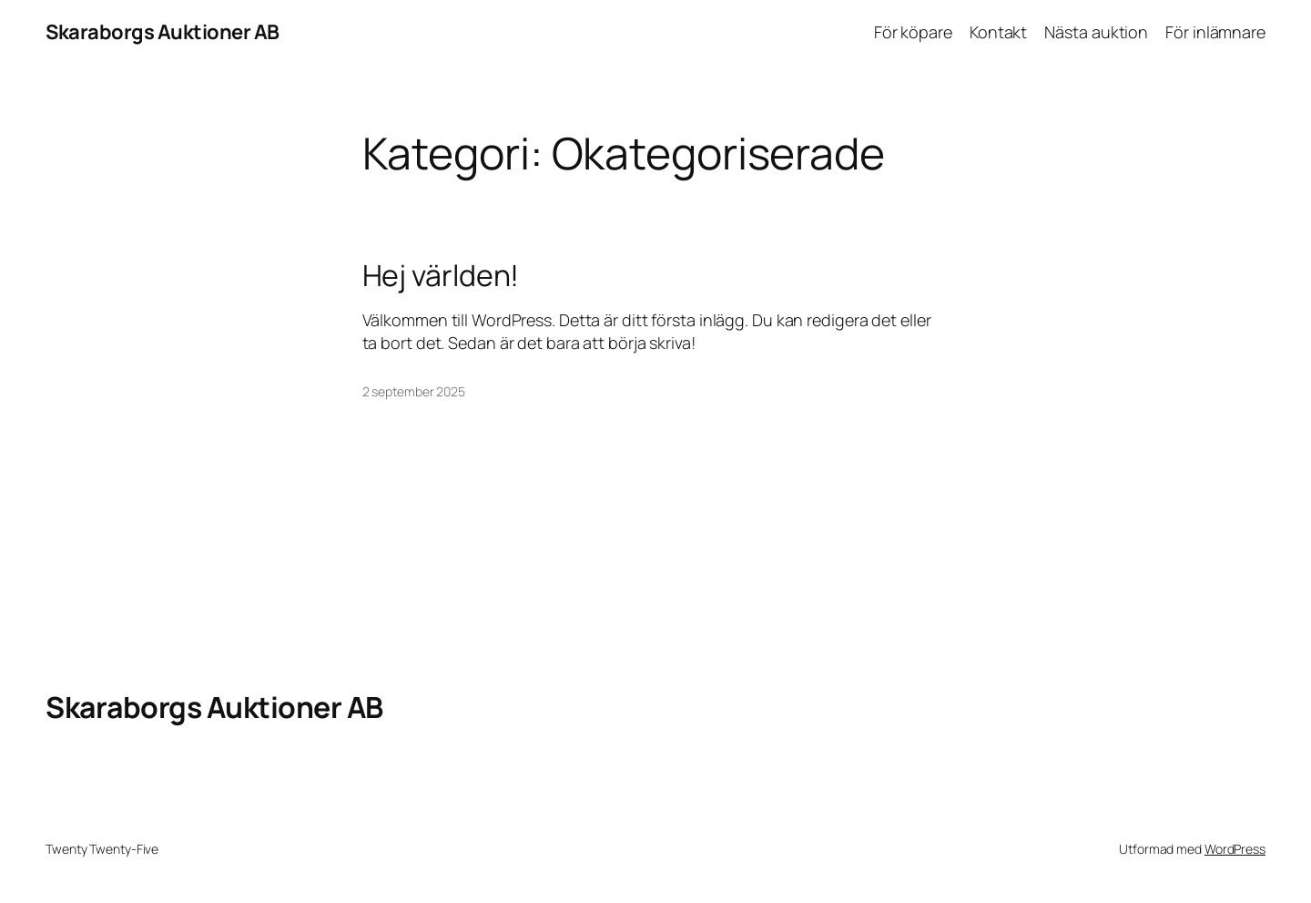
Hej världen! (441, 275)
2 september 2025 (413, 391)
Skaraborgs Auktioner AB (162, 32)
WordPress (1234, 848)
